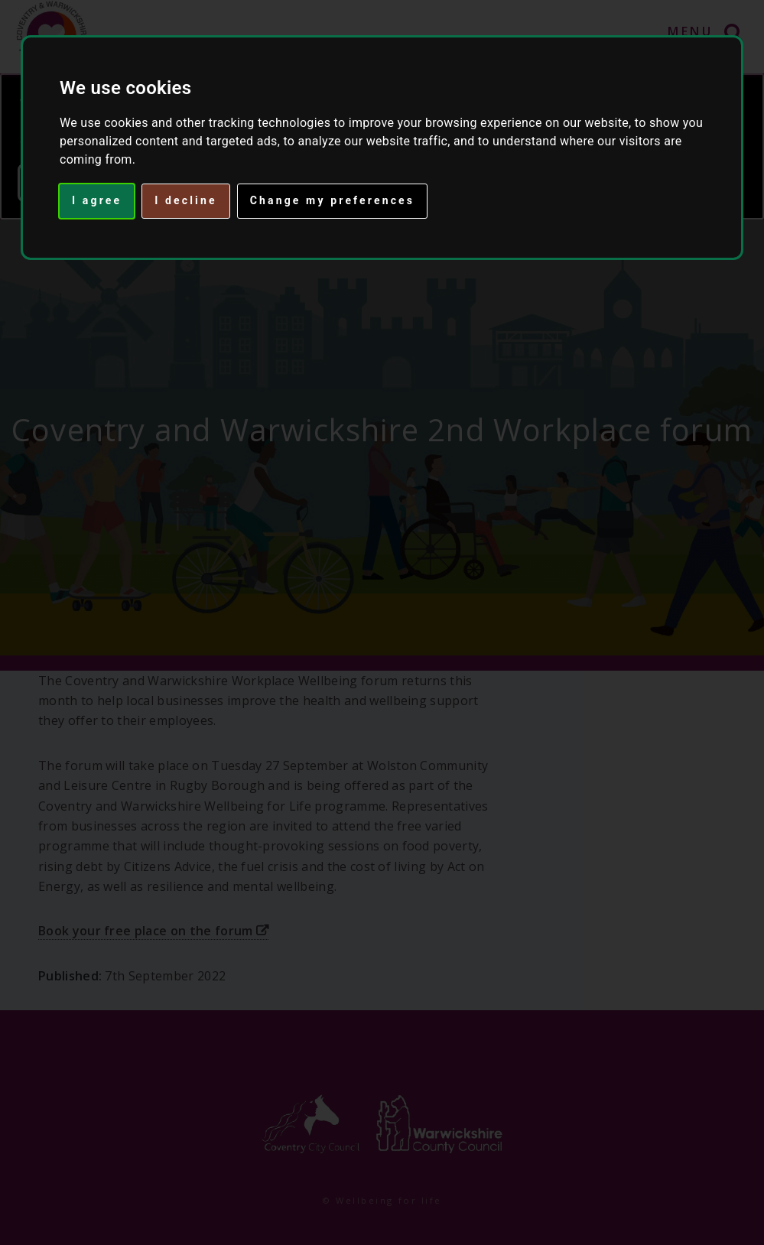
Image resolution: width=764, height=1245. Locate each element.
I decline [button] (185, 200)
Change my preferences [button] (332, 200)
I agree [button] (97, 200)
